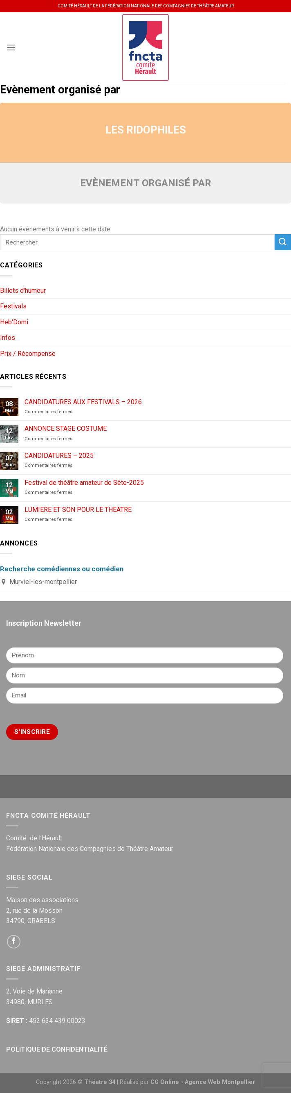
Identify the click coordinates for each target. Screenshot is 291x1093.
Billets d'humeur (23, 290)
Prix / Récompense (28, 354)
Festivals (13, 306)
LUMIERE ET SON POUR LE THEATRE (78, 510)
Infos (7, 338)
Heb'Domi (14, 322)
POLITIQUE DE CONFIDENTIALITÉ (56, 1049)
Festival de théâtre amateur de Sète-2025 (84, 483)
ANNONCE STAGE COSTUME (66, 428)
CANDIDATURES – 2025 (59, 455)
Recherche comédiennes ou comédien (61, 569)
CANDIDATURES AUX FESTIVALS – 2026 (83, 402)
